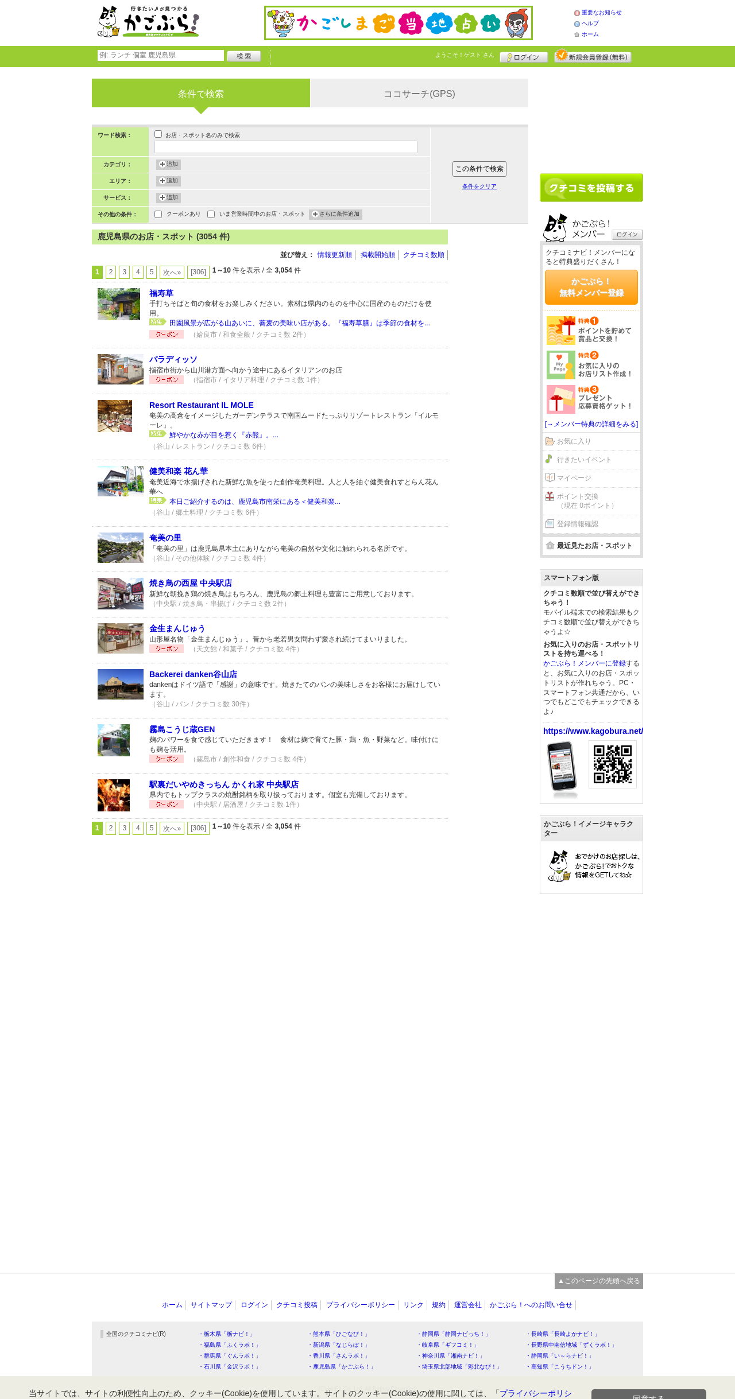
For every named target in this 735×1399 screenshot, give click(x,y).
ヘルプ (590, 23)
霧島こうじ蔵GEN (182, 729)
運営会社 (468, 1305)
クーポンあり (184, 215)
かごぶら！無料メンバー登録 (591, 287)
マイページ (574, 478)
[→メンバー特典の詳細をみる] (592, 424)
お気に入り (574, 441)
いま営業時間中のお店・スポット (262, 215)
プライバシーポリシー (360, 1305)
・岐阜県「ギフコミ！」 (447, 1345)
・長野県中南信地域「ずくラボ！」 (571, 1345)
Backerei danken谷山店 (193, 674)
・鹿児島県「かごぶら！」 (341, 1366)
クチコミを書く (591, 187)
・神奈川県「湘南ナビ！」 (450, 1356)
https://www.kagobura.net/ (593, 731)
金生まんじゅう (177, 628)
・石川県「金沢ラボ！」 (229, 1366)
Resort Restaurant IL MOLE (201, 405)
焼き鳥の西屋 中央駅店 (190, 583)
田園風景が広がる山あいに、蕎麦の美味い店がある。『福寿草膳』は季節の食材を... (299, 323)
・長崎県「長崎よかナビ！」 (562, 1334)
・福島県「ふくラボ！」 (229, 1345)
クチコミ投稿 (297, 1305)
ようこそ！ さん (464, 55)
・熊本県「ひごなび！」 (338, 1334)
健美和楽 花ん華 (178, 471)
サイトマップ (211, 1305)
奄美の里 (165, 537)
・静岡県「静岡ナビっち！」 (453, 1334)
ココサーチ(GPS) (419, 94)
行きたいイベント (584, 460)
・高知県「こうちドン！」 (559, 1366)
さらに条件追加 (339, 215)
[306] (198, 272)
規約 (439, 1305)
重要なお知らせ (602, 12)
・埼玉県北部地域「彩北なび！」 (459, 1366)
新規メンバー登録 (593, 55)
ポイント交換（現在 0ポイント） (587, 501)
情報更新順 (335, 255)
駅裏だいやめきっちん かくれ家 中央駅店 (224, 784)
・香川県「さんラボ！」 (338, 1356)
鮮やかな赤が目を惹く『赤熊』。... (223, 435)
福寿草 (161, 293)
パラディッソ (173, 359)
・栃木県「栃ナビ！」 (227, 1334)
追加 (172, 165)
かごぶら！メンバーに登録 (584, 663)
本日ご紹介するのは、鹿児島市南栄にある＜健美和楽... (255, 502)
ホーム (590, 34)
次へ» (172, 273)
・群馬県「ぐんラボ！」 (229, 1356)
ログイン (524, 55)
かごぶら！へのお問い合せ (531, 1305)
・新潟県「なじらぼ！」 (338, 1345)
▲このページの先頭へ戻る (599, 1281)
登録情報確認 (577, 524)
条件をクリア (479, 186)
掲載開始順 (378, 255)
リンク (413, 1305)
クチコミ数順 (423, 255)
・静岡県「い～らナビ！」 (559, 1356)
